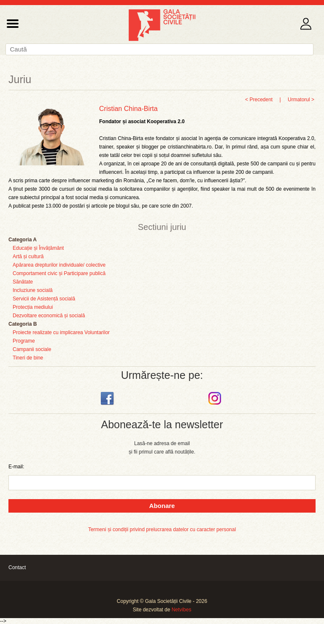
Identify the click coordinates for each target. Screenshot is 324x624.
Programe (24, 341)
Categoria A (22, 240)
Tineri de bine (28, 358)
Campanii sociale (32, 349)
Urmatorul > (301, 100)
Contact (17, 567)
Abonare (162, 505)
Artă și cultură (28, 256)
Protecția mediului (33, 307)
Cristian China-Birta (128, 108)
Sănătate (23, 282)
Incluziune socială (33, 290)
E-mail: (16, 467)
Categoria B (22, 324)
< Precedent (259, 100)
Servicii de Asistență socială (44, 299)
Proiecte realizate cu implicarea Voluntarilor (61, 332)
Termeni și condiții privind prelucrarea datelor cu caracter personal (162, 529)
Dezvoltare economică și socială (49, 316)
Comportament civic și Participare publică (59, 273)
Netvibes (182, 610)
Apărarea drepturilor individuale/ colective (59, 265)
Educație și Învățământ (38, 248)
